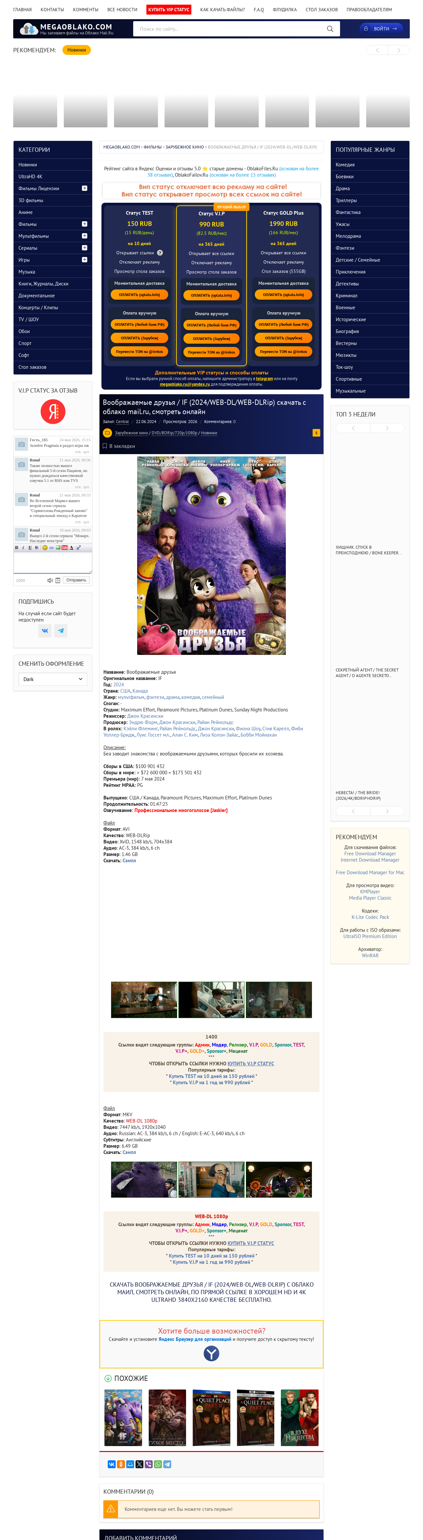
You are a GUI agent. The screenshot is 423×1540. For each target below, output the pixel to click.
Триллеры (346, 200)
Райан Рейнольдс (215, 722)
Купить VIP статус (168, 10)
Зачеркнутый (36, 547)
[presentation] (377, 50)
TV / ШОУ (29, 319)
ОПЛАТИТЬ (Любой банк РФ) (140, 324)
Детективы (347, 283)
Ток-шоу (344, 367)
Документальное (37, 295)
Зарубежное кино (131, 433)
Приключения (350, 272)
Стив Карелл (275, 728)
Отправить (76, 580)
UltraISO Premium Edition (370, 936)
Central (122, 421)
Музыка (27, 272)
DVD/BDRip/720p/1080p (174, 433)
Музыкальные (351, 391)
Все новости (122, 10)
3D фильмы (31, 200)
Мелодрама (348, 236)
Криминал (347, 295)
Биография (347, 331)
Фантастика (348, 212)
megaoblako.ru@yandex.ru (185, 384)
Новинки (209, 433)
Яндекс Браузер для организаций (195, 1339)
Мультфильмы (34, 236)
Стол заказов (322, 10)
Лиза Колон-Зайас (219, 735)
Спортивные (349, 379)
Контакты (52, 10)
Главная (22, 10)
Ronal (35, 460)
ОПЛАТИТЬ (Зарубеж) (139, 337)
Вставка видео (64, 547)
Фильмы (28, 224)
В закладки (119, 446)
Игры (24, 260)
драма (172, 697)
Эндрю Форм (143, 722)
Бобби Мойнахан (259, 735)
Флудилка (285, 10)
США (125, 691)
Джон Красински (145, 716)
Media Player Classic (370, 898)
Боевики (345, 176)
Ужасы (343, 224)
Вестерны (346, 343)
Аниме (26, 212)
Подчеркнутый (30, 547)
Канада (140, 691)
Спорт (25, 343)
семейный (213, 697)
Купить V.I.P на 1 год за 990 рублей (211, 1082)
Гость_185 (39, 440)
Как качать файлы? (222, 10)
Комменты (85, 10)
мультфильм (131, 697)
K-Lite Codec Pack (370, 917)
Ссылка (51, 547)
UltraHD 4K (30, 176)
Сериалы (28, 248)
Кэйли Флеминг (141, 728)
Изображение (58, 547)
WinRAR (370, 955)
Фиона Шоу (248, 728)
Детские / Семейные (358, 260)
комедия (190, 697)
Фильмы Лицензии (39, 188)
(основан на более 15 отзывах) (243, 175)
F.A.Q (259, 10)
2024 (118, 684)
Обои (24, 331)
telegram (264, 378)
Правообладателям (369, 10)
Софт (24, 355)
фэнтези (155, 697)
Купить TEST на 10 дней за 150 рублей (211, 1076)
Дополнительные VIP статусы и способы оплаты (211, 372)
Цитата (78, 547)
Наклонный (23, 547)
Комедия (345, 164)
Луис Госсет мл (152, 735)
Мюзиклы (346, 355)
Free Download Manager (370, 853)
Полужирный (17, 547)
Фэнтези (345, 248)
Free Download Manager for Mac (370, 872)
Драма (343, 188)
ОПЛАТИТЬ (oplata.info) (139, 294)
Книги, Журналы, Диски (43, 283)
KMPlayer (370, 891)
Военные (345, 307)
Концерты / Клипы (38, 307)
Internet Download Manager (370, 860)
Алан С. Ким (185, 735)
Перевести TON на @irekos (139, 351)
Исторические (351, 319)
